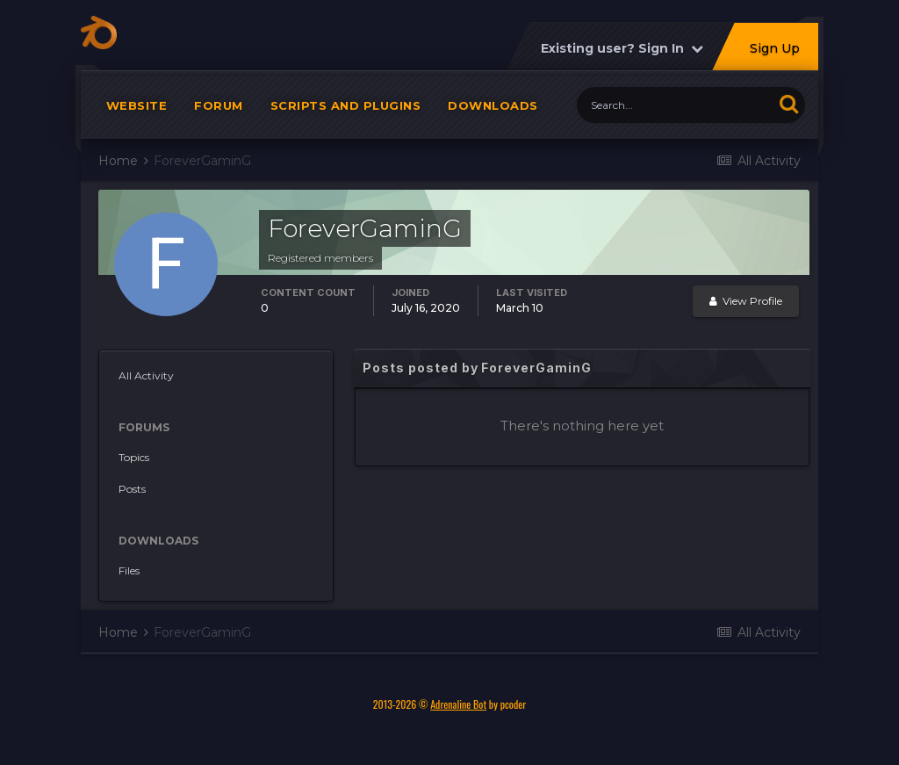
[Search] (675, 114)
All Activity (146, 384)
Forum (218, 114)
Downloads (493, 114)
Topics (134, 466)
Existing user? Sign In (622, 57)
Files (129, 579)
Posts (132, 497)
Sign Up (775, 57)
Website (137, 114)
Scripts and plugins (345, 114)
